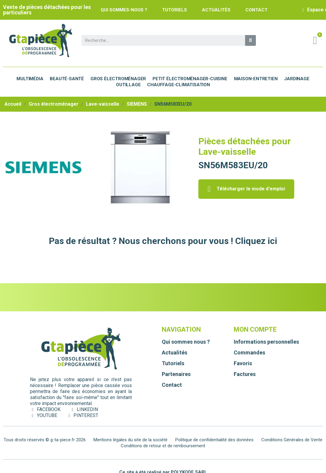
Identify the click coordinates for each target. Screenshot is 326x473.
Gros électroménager (118, 78)
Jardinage (296, 78)
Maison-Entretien (256, 78)
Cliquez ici (256, 241)
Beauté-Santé (67, 78)
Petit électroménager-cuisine (190, 78)
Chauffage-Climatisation (178, 84)
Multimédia (29, 78)
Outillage (128, 84)
